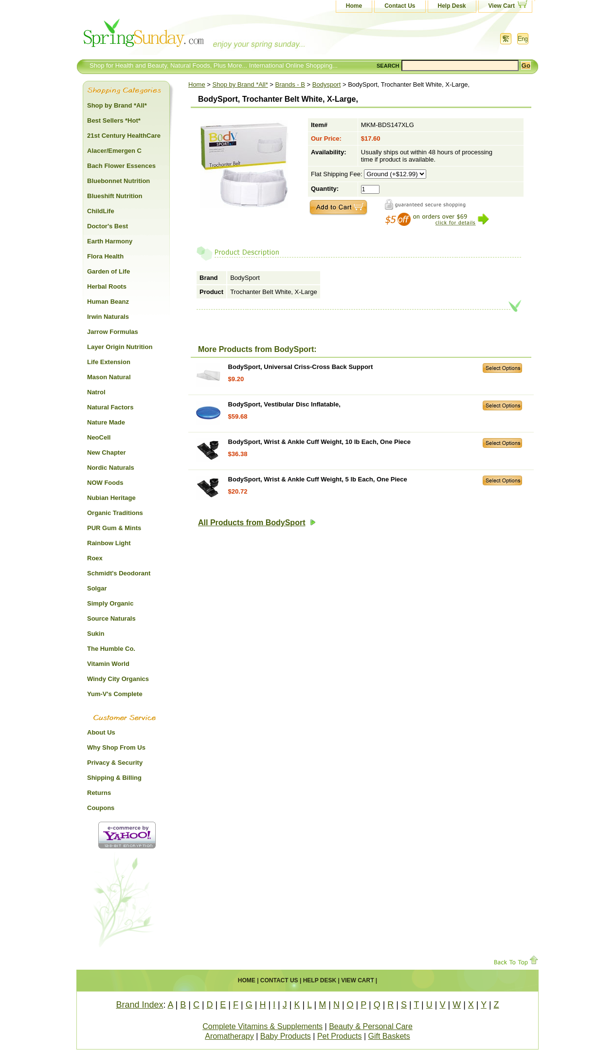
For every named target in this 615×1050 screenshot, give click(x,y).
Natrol (96, 392)
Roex (95, 558)
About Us (101, 732)
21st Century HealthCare (124, 135)
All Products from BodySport (257, 522)
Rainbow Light (109, 543)
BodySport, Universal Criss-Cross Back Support (300, 366)
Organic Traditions (115, 512)
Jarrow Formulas (112, 331)
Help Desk (452, 5)
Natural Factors (110, 407)
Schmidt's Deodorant (118, 573)
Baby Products (285, 1036)
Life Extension (108, 362)
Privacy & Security (115, 762)
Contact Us (399, 5)
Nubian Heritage (111, 497)
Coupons (100, 807)
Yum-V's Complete (115, 694)
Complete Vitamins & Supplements (262, 1026)
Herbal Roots (107, 286)
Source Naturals (111, 618)
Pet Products (339, 1036)
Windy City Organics (118, 678)
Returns (99, 792)
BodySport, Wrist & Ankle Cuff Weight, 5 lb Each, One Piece (317, 479)
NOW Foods (105, 482)
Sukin (95, 633)
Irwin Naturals (108, 316)
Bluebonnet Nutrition (118, 180)
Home (354, 5)
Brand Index (139, 1005)
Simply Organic (110, 603)
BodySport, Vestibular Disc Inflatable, (284, 404)
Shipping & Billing (114, 777)
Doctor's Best (107, 226)
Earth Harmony (109, 241)
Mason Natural (109, 377)
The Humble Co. (111, 648)
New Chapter (106, 452)
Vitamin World (108, 663)
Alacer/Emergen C (114, 150)
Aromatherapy (229, 1036)
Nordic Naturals (110, 467)
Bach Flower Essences (121, 165)
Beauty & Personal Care (371, 1026)
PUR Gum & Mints (114, 528)
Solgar (97, 588)
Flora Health (105, 256)
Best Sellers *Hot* (114, 120)
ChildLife (100, 211)
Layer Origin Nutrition (119, 346)
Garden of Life (108, 271)
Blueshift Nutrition (114, 196)
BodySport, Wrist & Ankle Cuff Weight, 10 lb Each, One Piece (319, 441)
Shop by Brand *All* (240, 84)
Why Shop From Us (116, 747)
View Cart (501, 5)
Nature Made (106, 422)
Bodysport (326, 84)
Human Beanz (108, 301)
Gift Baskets (389, 1036)
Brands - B (290, 84)
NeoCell (98, 437)
